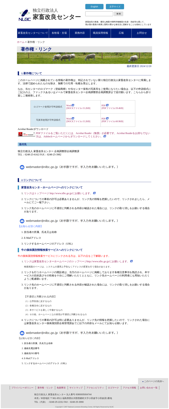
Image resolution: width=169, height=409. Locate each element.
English (94, 6)
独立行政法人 (57, 14)
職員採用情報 (100, 33)
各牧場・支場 (59, 33)
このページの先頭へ (153, 381)
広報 (121, 33)
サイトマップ (76, 387)
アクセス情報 (129, 387)
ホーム (21, 42)
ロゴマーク (113, 387)
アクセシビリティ (95, 387)
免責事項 (61, 387)
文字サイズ (114, 6)
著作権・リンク (45, 387)
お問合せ (142, 33)
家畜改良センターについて (33, 33)
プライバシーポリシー (22, 387)
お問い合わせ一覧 (149, 387)
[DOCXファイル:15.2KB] (78, 121)
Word (70, 105)
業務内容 (80, 33)
